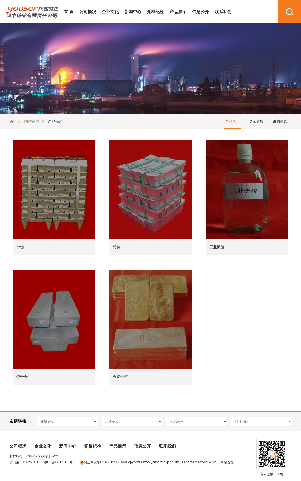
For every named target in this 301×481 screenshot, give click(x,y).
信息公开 (200, 11)
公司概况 (87, 11)
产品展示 (178, 11)
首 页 (69, 11)
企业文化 (110, 11)
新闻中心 (132, 11)
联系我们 (223, 11)
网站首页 (31, 121)
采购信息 (280, 121)
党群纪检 (155, 11)
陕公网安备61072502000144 (103, 462)
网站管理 (227, 462)
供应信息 (256, 121)
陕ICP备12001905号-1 (59, 462)
